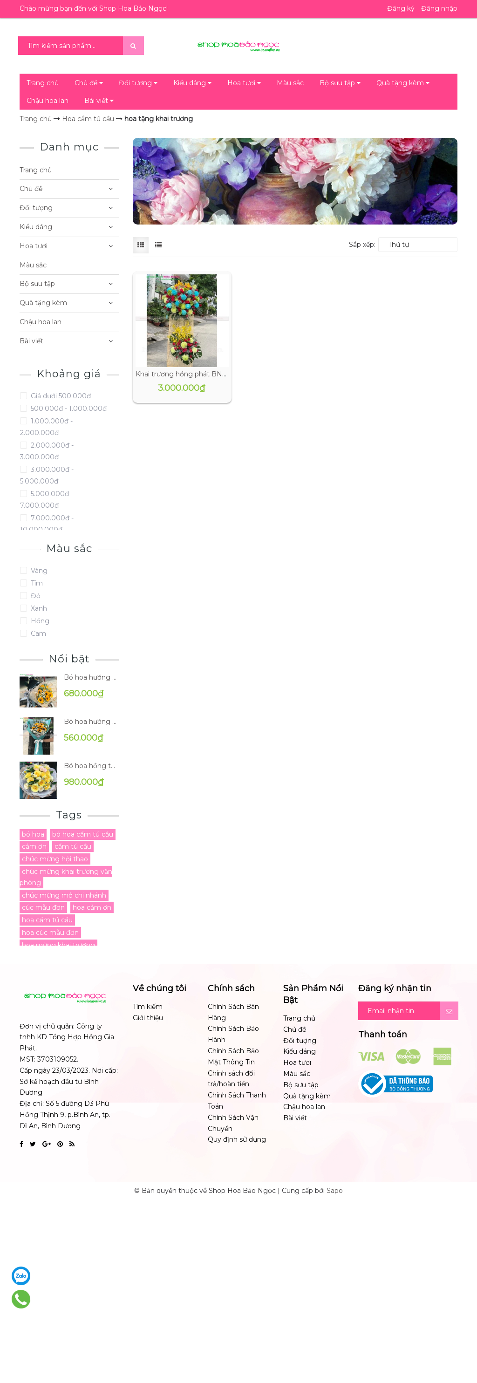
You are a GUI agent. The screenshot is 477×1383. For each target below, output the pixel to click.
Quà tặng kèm (402, 83)
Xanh (38, 608)
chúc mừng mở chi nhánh (64, 895)
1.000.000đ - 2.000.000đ (46, 427)
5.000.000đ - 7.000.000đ (46, 500)
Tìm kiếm (148, 1006)
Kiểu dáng (192, 83)
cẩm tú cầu (73, 846)
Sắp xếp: (362, 244)
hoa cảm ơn (92, 907)
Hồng (39, 621)
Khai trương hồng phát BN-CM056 (191, 374)
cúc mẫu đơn (43, 907)
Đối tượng (138, 83)
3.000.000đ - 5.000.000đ (47, 475)
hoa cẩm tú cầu (47, 920)
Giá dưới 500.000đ (60, 396)
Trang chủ (43, 83)
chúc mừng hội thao (55, 859)
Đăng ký (401, 8)
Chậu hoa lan (47, 100)
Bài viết (99, 100)
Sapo (335, 1190)
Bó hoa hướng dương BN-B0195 (91, 677)
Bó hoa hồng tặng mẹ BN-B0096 (91, 766)
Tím (36, 583)
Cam (37, 633)
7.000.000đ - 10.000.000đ (47, 524)
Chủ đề (89, 83)
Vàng (38, 570)
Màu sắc (290, 83)
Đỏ (35, 596)
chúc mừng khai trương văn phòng (66, 877)
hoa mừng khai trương (58, 945)
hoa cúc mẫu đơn (50, 932)
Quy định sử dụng (237, 1139)
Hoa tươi (244, 83)
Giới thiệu (148, 1018)
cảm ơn (34, 846)
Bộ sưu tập (340, 83)
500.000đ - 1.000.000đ (68, 408)
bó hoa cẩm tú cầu (82, 834)
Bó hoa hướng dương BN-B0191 (91, 721)
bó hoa (33, 834)
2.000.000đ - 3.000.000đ (47, 451)
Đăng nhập (439, 8)
